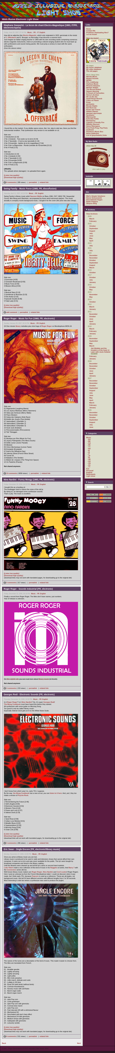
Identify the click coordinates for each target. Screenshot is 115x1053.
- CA (89, 443)
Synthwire (90, 115)
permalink (33, 182)
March (91, 219)
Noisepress (90, 121)
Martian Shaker (92, 87)
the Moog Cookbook (21, 793)
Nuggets (53, 868)
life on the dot (91, 97)
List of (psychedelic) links (96, 135)
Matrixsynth (91, 117)
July (91, 233)
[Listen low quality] (11, 175)
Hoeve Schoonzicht (94, 198)
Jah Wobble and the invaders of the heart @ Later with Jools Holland (100, 350)
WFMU (88, 80)
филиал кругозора (94, 113)
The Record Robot (93, 89)
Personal (89, 470)
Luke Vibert (8, 868)
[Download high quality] (13, 177)
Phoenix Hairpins (93, 86)
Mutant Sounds (92, 78)
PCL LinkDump (92, 82)
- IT (37, 32)
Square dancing (92, 91)
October (92, 226)
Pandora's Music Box (94, 132)
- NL (88, 458)
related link (44, 182)
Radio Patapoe (92, 201)
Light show (90, 476)
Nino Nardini (27, 702)
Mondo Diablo (91, 106)
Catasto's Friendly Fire (95, 122)
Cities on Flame (92, 100)
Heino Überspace (93, 126)
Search (90, 482)
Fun (87, 469)
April (91, 241)
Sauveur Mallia (36, 196)
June (91, 236)
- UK (89, 459)
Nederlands (90, 474)
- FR (34, 32)
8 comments (10, 182)
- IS (88, 452)
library (18, 326)
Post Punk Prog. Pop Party (97, 128)
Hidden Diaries (92, 111)
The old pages (92, 71)
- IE (88, 450)
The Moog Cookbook (12, 704)
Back (4, 1043)
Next (79, 1043)
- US (89, 461)
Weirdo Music (91, 76)
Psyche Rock (23, 795)
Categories (91, 433)
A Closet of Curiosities (95, 93)
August (92, 231)
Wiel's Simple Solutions (95, 196)
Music (29, 32)
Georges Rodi (48, 702)
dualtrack (90, 130)
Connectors (11, 870)
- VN (89, 463)
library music (44, 679)
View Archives (92, 214)
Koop (88, 102)
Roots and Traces (93, 109)
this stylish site (13, 679)
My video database (93, 69)
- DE (89, 445)
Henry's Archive (92, 95)
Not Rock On (91, 108)
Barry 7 (71, 868)
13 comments (10, 473)
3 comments (10, 583)
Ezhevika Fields (92, 119)
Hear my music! (92, 38)
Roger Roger (47, 326)
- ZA (88, 465)
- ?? (88, 467)
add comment (11, 312)
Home (88, 29)
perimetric (90, 104)
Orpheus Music (92, 84)
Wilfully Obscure (93, 124)
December (93, 255)
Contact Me (90, 31)
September (93, 228)
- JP (88, 456)
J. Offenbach (11, 37)
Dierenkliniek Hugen (94, 200)
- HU (89, 448)
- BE (89, 441)
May (91, 238)
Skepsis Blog (91, 203)
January (92, 282)
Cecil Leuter (61, 872)
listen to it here (56, 793)
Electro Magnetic (29, 35)
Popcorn (35, 876)
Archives (90, 210)
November (93, 258)
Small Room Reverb (94, 98)
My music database (94, 67)
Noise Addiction (92, 133)
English (42, 32)
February (92, 221)
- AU (89, 439)
